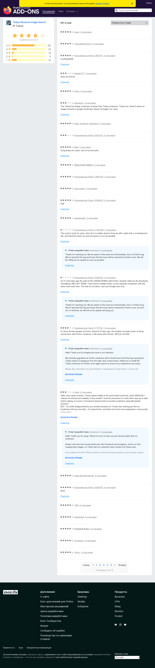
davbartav (78, 103)
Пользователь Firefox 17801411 (88, 55)
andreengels (79, 218)
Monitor (119, 611)
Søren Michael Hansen (84, 476)
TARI (76, 505)
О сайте (44, 596)
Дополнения (47, 591)
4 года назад (101, 476)
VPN (117, 601)
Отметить (64, 64)
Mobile (81, 601)
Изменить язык (121, 654)
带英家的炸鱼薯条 (81, 529)
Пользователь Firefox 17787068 (89, 230)
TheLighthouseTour (82, 44)
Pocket (119, 616)
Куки (21, 648)
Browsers (120, 596)
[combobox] (133, 10)
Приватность (9, 648)
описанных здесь (35, 654)
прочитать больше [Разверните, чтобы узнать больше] (73, 374)
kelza (76, 392)
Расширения (48, 11)
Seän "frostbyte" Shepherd (86, 123)
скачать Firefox (102, 3)
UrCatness (78, 541)
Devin (76, 91)
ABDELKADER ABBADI (83, 165)
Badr (76, 147)
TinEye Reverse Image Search (29, 22)
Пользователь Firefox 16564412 (88, 200)
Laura (76, 32)
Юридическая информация (39, 648)
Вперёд (122, 565)
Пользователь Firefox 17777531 (88, 328)
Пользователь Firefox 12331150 (88, 135)
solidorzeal (79, 517)
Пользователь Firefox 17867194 (88, 177)
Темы (60, 11)
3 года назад (86, 32)
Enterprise (83, 606)
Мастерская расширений (54, 606)
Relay (118, 606)
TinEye (19, 25)
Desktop (82, 596)
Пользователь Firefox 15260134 (88, 277)
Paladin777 (79, 73)
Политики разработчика (53, 616)
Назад (86, 565)
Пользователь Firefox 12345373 (88, 487)
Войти (149, 3)
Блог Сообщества (50, 621)
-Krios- (77, 552)
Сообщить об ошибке (52, 630)
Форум (44, 625)
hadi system (79, 188)
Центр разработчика (51, 611)
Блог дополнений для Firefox (56, 601)
